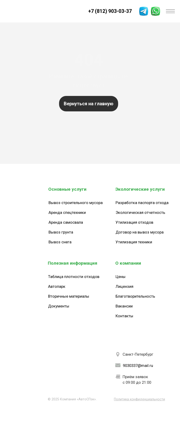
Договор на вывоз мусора (140, 232)
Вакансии (124, 306)
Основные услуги (67, 189)
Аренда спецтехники (67, 212)
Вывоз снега (60, 242)
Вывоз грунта (61, 232)
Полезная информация (72, 263)
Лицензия (124, 286)
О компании (128, 263)
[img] (10, 11)
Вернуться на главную (88, 103)
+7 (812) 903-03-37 (110, 11)
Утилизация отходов (134, 222)
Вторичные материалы (68, 296)
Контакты (124, 316)
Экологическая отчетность (140, 212)
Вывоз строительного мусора (76, 202)
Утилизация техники (134, 242)
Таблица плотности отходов (73, 276)
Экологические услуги (140, 189)
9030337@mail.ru (138, 365)
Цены (121, 276)
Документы (58, 306)
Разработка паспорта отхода (142, 202)
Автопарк (56, 286)
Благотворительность (135, 296)
